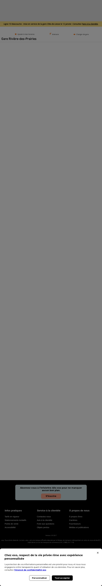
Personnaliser (39, 578)
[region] (51, 567)
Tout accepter (62, 578)
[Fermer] (98, 553)
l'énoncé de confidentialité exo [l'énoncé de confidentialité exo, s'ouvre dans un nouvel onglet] (30, 570)
